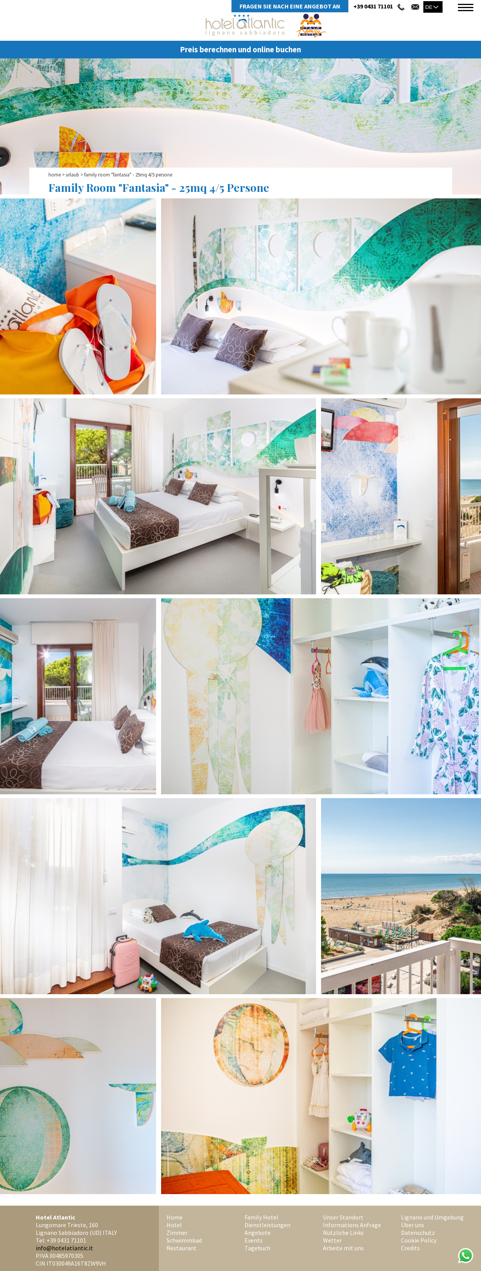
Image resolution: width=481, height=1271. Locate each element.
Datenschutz (418, 1232)
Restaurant (181, 1248)
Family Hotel (261, 1217)
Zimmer (177, 1232)
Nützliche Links (343, 1232)
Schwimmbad (184, 1240)
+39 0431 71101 (373, 6)
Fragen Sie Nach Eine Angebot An (290, 6)
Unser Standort (343, 1217)
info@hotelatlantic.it (64, 1248)
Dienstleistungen (267, 1225)
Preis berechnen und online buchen (240, 50)
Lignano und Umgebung (432, 1217)
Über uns (412, 1225)
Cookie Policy (418, 1240)
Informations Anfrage (352, 1225)
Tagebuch (257, 1248)
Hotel (174, 1225)
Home (54, 174)
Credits (410, 1248)
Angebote (258, 1232)
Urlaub (72, 174)
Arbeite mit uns (343, 1248)
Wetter (332, 1240)
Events (254, 1240)
